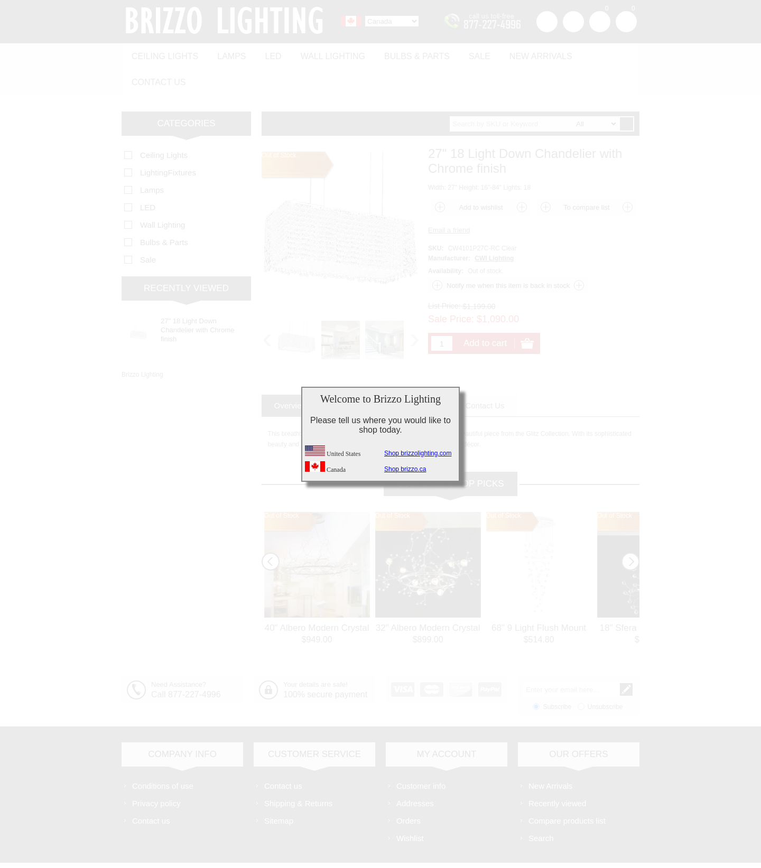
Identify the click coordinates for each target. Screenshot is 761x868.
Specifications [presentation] (358, 374)
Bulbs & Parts (405, 53)
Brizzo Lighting (142, 344)
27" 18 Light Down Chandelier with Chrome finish (197, 299)
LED (266, 53)
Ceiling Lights (163, 53)
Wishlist (410, 807)
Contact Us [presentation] (484, 374)
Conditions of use (162, 755)
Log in (573, 21)
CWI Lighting (494, 227)
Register (547, 21)
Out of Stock (281, 485)
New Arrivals (523, 53)
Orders (408, 790)
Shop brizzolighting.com (417, 453)
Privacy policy (156, 772)
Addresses (415, 772)
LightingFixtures (168, 141)
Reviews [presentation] (424, 374)
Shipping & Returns (298, 772)
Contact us (598, 53)
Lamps (227, 53)
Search (541, 807)
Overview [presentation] (291, 374)
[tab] (291, 375)
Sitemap (278, 790)
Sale (465, 53)
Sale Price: (451, 288)
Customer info (421, 755)
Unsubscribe (605, 676)
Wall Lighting (323, 53)
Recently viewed (557, 772)
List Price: (444, 275)
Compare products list (567, 790)
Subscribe (557, 676)
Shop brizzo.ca (405, 469)
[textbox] (534, 93)
